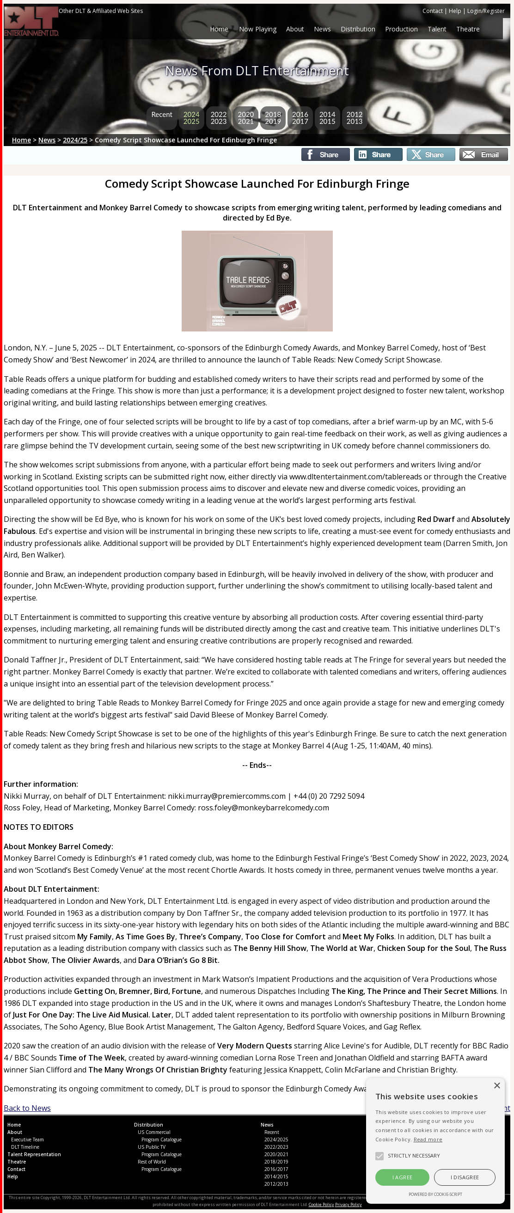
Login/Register (486, 11)
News (322, 29)
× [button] (496, 1086)
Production (401, 29)
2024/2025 (276, 1139)
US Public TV (151, 1147)
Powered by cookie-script (435, 1194)
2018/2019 (276, 1161)
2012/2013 (276, 1184)
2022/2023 (276, 1147)
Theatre (468, 29)
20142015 (327, 117)
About (295, 29)
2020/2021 (276, 1154)
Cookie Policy (321, 1204)
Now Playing (257, 29)
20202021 (246, 117)
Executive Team (27, 1139)
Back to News (27, 1108)
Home (220, 29)
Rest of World (152, 1161)
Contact (432, 11)
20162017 (300, 117)
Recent (161, 114)
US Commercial (154, 1132)
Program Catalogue (161, 1139)
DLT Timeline (25, 1147)
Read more (428, 1139)
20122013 (355, 117)
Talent (437, 29)
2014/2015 (276, 1176)
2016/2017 (276, 1169)
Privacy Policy (348, 1204)
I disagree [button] (465, 1177)
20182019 (273, 117)
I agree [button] (402, 1177)
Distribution (358, 29)
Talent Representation (34, 1154)
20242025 (192, 117)
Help (455, 11)
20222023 (219, 117)
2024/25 (75, 139)
